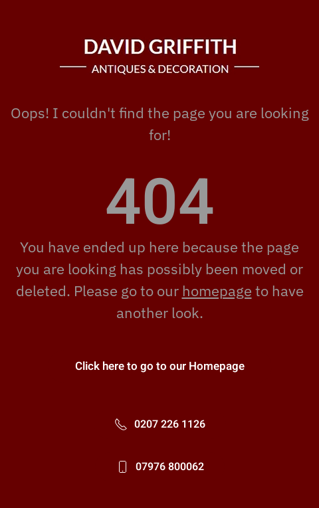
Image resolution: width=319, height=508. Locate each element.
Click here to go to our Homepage (160, 366)
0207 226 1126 (159, 424)
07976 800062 (160, 467)
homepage (217, 290)
